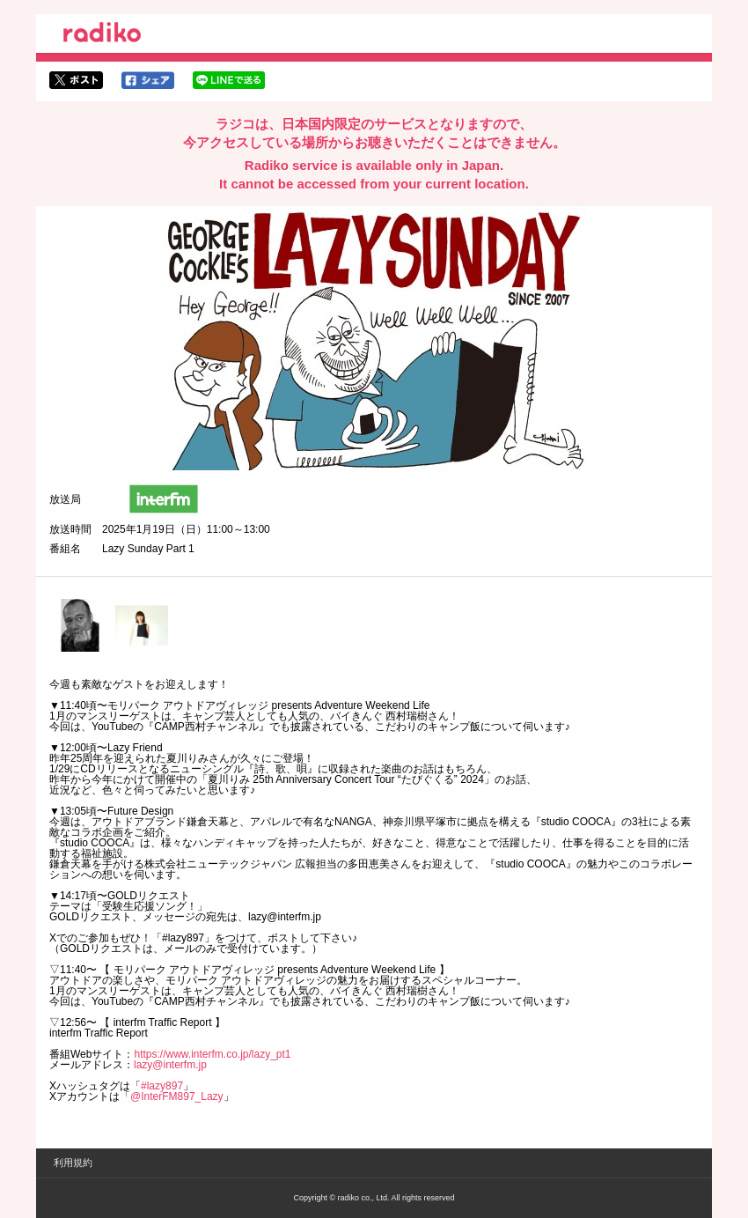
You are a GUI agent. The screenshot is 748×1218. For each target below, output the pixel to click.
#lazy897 (162, 1086)
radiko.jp (102, 35)
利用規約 (73, 1162)
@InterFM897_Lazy (177, 1096)
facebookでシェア (147, 80)
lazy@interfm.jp (170, 1065)
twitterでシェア (76, 80)
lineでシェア (229, 80)
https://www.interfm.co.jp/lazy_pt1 (212, 1054)
